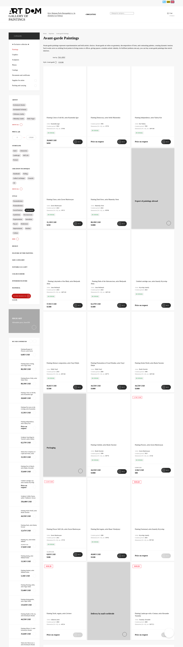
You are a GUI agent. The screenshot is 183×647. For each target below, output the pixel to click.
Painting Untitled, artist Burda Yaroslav (105, 332)
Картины (52, 30)
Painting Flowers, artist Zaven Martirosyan (150, 332)
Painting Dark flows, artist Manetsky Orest (106, 156)
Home (11, 3)
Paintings (19, 3)
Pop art (15, 222)
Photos (38, 3)
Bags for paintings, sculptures (75, 3)
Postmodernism (18, 204)
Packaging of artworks (55, 560)
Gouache (31, 177)
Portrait (15, 158)
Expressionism (17, 218)
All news (17, 481)
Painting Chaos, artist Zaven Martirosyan (61, 156)
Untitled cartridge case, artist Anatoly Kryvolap (154, 215)
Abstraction (23, 149)
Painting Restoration (143, 592)
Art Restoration (96, 592)
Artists (119, 3)
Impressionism (17, 227)
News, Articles (94, 3)
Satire (15, 149)
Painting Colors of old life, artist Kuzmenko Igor (64, 98)
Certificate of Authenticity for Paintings (63, 592)
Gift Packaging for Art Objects (103, 620)
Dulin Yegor (30, 115)
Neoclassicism (28, 213)
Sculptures (48, 3)
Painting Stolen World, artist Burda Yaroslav (150, 274)
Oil (14, 181)
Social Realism (17, 209)
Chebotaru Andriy (18, 110)
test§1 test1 (52, 564)
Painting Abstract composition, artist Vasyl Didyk (64, 274)
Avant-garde (30, 209)
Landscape (16, 154)
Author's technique (19, 177)
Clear (34, 294)
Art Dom (51, 532)
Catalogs (58, 3)
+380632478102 (91, 12)
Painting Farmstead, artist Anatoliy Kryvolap (150, 393)
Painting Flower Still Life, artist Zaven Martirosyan (65, 393)
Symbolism (16, 213)
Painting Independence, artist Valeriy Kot (149, 98)
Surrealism (29, 218)
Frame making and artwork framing (61, 528)
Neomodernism (18, 199)
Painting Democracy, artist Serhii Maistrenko (106, 98)
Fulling (26, 172)
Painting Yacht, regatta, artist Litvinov (60, 454)
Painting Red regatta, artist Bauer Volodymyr (107, 393)
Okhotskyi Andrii (18, 115)
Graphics (29, 3)
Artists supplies (107, 3)
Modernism (24, 222)
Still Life (26, 154)
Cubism (15, 231)
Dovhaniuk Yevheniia (19, 106)
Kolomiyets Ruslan (19, 101)
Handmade (16, 172)
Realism (28, 227)
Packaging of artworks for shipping (149, 528)
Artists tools (129, 3)
